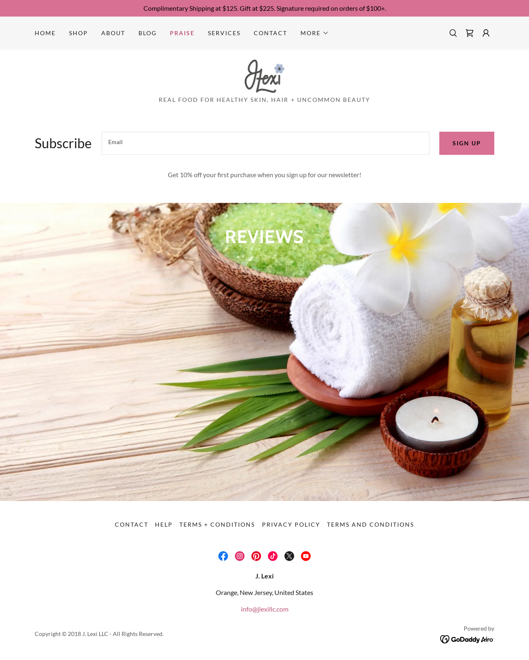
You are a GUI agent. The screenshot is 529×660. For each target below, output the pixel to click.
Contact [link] (270, 32)
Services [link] (224, 32)
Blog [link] (147, 32)
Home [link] (45, 32)
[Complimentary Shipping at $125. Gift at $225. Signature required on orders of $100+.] (264, 8)
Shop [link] (78, 32)
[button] (314, 33)
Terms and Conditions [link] (370, 524)
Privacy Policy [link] (291, 524)
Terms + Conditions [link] (217, 524)
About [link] (113, 32)
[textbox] (265, 143)
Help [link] (164, 524)
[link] (469, 33)
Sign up (467, 143)
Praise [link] (182, 32)
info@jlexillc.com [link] (264, 609)
